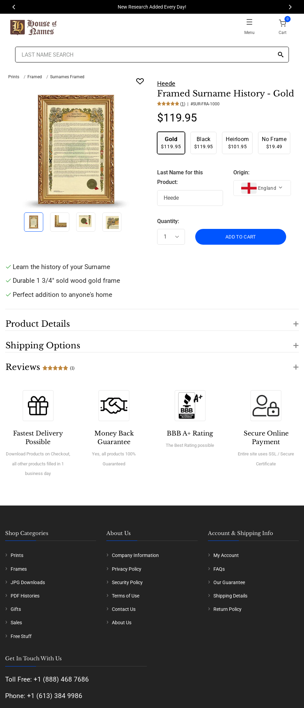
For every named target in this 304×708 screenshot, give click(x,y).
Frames (19, 569)
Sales (16, 622)
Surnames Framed (67, 76)
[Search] (280, 55)
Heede (166, 83)
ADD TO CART (240, 237)
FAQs (219, 569)
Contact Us (124, 609)
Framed (34, 76)
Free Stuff (21, 636)
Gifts (16, 609)
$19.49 (274, 142)
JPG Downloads (28, 582)
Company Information (135, 555)
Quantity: (168, 221)
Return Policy (227, 609)
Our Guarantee (229, 582)
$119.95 (171, 142)
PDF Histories (25, 596)
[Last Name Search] (152, 54)
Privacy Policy (126, 569)
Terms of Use (125, 596)
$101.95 (237, 142)
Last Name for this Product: (180, 177)
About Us (121, 622)
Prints (13, 76)
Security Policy (127, 582)
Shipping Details (230, 596)
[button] (152, 319)
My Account (226, 555)
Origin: (241, 172)
